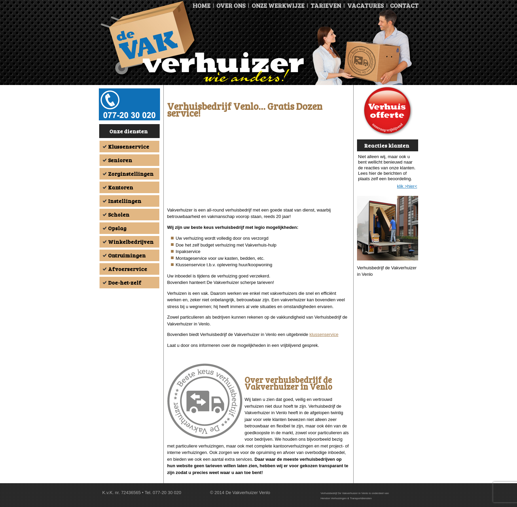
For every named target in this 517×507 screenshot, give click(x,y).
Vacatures (365, 5)
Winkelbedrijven (131, 241)
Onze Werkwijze (278, 5)
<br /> (258, 164)
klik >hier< (407, 186)
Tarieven (325, 5)
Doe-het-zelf (124, 282)
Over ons (231, 5)
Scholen (118, 214)
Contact (404, 5)
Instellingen (124, 200)
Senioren (120, 160)
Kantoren (120, 187)
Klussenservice (128, 146)
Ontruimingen (127, 255)
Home (201, 5)
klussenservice (323, 334)
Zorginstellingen (131, 173)
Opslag (117, 228)
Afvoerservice (127, 268)
